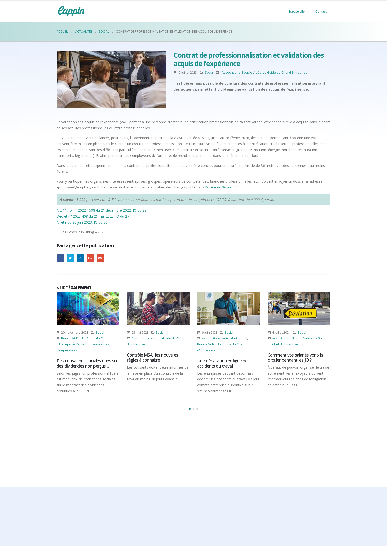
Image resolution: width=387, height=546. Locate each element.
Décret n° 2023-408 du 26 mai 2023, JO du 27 (93, 216)
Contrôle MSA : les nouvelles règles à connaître (152, 357)
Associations (231, 72)
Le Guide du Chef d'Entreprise (285, 72)
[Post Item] (88, 308)
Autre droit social (144, 338)
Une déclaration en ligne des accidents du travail (223, 363)
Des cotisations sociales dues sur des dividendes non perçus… (87, 363)
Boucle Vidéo (251, 72)
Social (209, 72)
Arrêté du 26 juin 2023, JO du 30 (82, 222)
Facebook (60, 258)
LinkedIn (80, 258)
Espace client (298, 11)
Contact (321, 11)
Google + (90, 258)
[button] (190, 409)
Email (100, 258)
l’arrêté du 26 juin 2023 (223, 187)
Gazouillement (70, 258)
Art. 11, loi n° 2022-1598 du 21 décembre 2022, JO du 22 (101, 210)
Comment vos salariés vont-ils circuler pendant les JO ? (295, 357)
